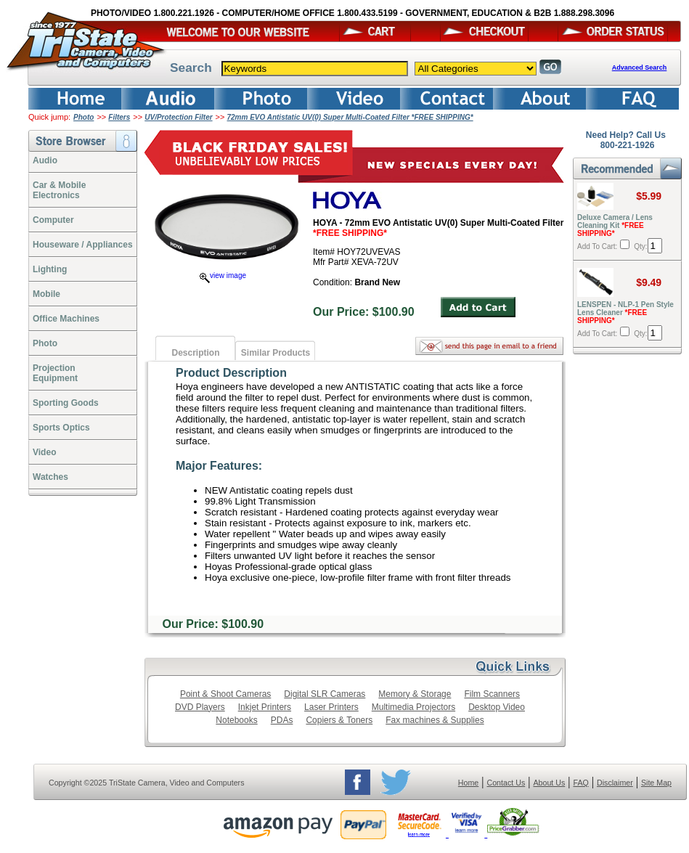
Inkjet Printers (264, 707)
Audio (45, 160)
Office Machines (66, 319)
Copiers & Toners (339, 720)
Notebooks (236, 720)
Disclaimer (615, 782)
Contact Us (506, 782)
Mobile (46, 294)
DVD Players (200, 707)
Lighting (50, 269)
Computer (53, 220)
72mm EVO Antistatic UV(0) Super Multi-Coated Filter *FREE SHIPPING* (350, 117)
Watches (50, 477)
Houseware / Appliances (83, 245)
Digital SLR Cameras (324, 694)
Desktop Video (496, 707)
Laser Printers (331, 707)
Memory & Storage (414, 694)
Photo (83, 117)
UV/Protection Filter (178, 117)
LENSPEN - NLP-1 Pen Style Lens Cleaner (625, 313)
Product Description (231, 373)
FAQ (580, 782)
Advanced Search (639, 67)
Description (195, 353)
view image (223, 275)
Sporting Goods (66, 403)
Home (468, 782)
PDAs (282, 720)
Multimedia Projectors (413, 707)
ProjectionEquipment (55, 373)
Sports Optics (61, 428)
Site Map (656, 782)
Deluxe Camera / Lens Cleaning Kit (615, 225)
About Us (549, 782)
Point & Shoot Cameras (225, 694)
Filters (119, 117)
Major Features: (219, 466)
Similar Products (275, 353)
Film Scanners (492, 694)
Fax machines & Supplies (435, 720)
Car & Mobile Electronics (59, 190)
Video (44, 452)
